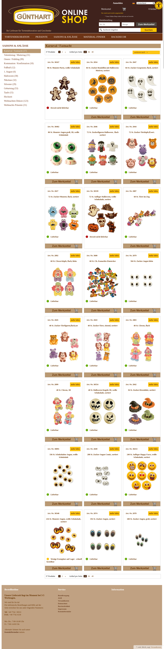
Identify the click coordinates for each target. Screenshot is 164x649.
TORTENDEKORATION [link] (17, 37)
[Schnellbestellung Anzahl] (128, 24)
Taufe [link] (8, 92)
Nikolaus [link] (10, 80)
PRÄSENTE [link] (42, 37)
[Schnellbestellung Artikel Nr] (109, 24)
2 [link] (62, 52)
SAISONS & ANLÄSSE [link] (66, 37)
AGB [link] (60, 598)
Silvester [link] (10, 84)
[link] (159, 5)
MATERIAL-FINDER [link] (94, 37)
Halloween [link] (11, 76)
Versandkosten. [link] (156, 647)
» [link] (65, 52)
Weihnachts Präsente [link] (15, 105)
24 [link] (85, 52)
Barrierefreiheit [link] (64, 606)
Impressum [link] (62, 609)
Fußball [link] (9, 67)
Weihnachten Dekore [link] (16, 101)
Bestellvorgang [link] (63, 595)
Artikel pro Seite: (75, 52)
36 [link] (89, 52)
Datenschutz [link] (62, 603)
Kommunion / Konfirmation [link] (19, 63)
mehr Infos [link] (75, 62)
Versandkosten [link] (63, 601)
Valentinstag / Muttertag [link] (17, 55)
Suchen (149, 30)
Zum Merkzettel (146, 24)
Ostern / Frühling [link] (14, 59)
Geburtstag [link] (11, 88)
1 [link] (59, 52)
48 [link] (93, 52)
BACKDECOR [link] (118, 37)
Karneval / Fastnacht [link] (15, 51)
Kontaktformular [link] (64, 611)
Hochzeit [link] (8, 97)
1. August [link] (10, 72)
